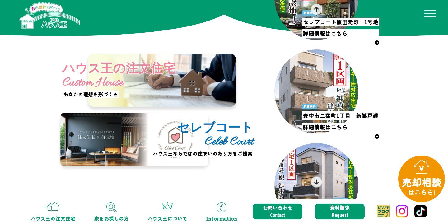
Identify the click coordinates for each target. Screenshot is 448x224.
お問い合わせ (277, 211)
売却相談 (421, 186)
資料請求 (340, 211)
